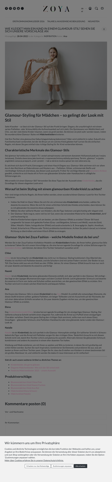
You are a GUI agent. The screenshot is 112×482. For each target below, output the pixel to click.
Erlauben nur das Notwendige (38, 466)
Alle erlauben (80, 466)
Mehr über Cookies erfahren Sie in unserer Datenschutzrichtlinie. (34, 460)
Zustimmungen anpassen (62, 466)
